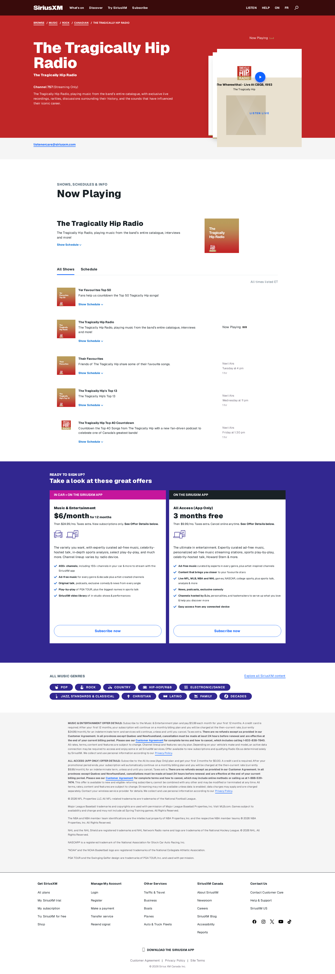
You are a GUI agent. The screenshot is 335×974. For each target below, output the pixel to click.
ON (277, 8)
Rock (65, 23)
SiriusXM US (258, 908)
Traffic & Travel (154, 892)
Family (202, 696)
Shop (41, 924)
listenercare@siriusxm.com (55, 144)
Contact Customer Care (266, 892)
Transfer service (102, 916)
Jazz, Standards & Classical (83, 696)
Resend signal (100, 924)
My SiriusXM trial (49, 900)
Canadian (81, 23)
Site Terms (197, 960)
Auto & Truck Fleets (158, 924)
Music (53, 23)
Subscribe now (108, 631)
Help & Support (260, 900)
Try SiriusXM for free (52, 916)
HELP (266, 8)
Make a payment (102, 908)
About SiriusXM (207, 892)
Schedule (89, 269)
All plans (44, 892)
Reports (202, 932)
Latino (172, 696)
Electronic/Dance (204, 687)
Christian (138, 696)
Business (150, 900)
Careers (202, 908)
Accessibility (206, 924)
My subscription (49, 908)
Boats (148, 908)
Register (96, 900)
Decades (235, 696)
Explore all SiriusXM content (265, 676)
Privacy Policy (163, 753)
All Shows (65, 269)
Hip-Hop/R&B (156, 687)
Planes (149, 916)
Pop (60, 687)
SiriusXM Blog (207, 916)
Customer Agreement (149, 740)
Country (119, 687)
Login (94, 892)
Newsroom (204, 900)
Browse (39, 23)
